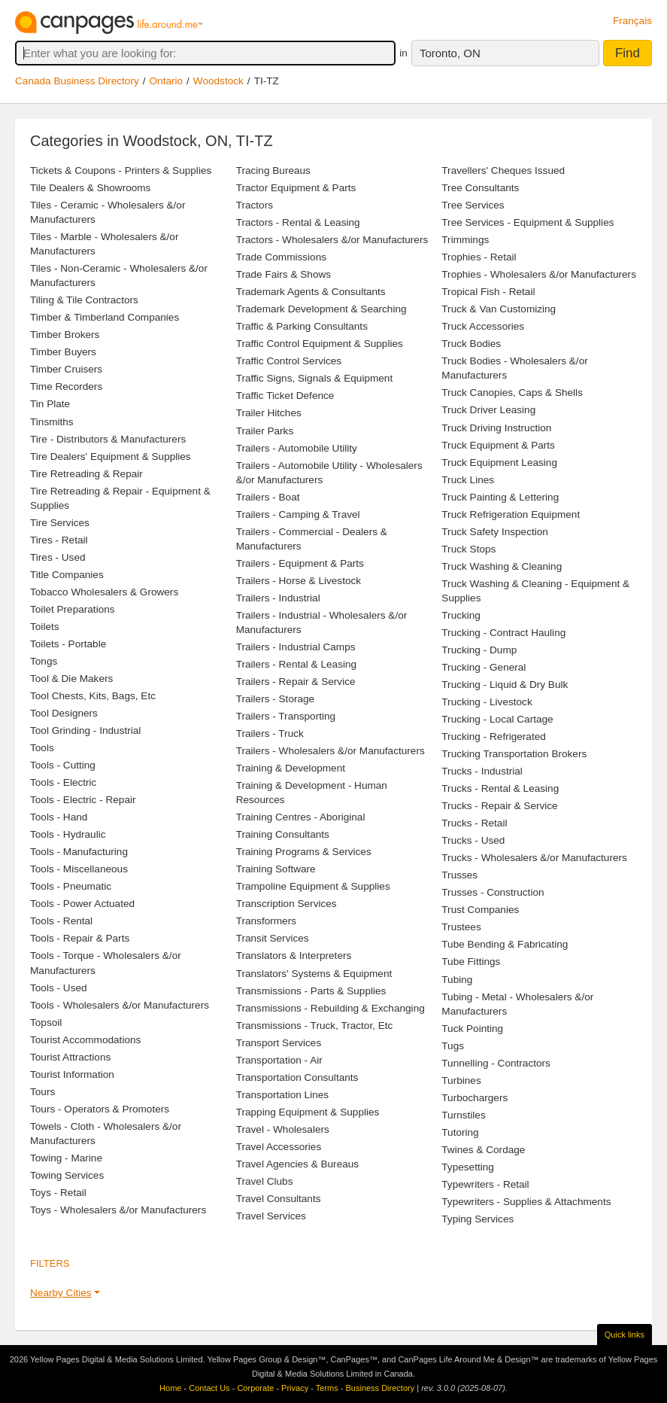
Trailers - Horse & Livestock (298, 580)
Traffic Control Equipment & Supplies (319, 343)
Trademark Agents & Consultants (311, 291)
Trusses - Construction (492, 892)
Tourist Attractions (70, 1057)
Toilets (44, 626)
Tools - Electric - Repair (83, 799)
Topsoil (46, 1022)
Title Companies (67, 574)
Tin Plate (50, 403)
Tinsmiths (52, 422)
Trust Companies (480, 909)
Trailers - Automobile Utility (296, 448)
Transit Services (272, 938)
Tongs (43, 661)
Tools (42, 747)
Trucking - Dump (479, 650)
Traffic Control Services (289, 361)
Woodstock (218, 81)
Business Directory (379, 1387)
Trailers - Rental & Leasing (296, 664)
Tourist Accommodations (85, 1039)
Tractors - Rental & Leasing (298, 222)
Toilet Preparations (72, 609)
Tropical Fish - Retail (488, 291)
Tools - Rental (61, 921)
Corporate (255, 1387)
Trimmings (465, 239)
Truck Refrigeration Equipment (510, 514)
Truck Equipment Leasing (499, 462)
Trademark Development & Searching (321, 309)
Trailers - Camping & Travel (298, 514)
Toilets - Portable (68, 644)
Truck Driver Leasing (488, 409)
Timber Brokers (64, 334)
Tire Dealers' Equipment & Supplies (110, 456)
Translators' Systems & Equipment (314, 973)
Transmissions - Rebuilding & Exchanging (330, 1008)
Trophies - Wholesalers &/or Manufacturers (538, 274)
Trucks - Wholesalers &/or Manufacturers (534, 857)
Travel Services (271, 1216)
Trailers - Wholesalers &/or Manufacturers (330, 750)
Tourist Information (72, 1074)
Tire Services (59, 522)
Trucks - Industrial (482, 771)
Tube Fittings (470, 961)
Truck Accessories (482, 326)
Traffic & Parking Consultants (302, 326)
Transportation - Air (279, 1060)
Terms (327, 1387)
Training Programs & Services (303, 851)
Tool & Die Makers (71, 678)
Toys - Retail (58, 1192)
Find (627, 53)
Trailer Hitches (269, 412)
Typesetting (467, 1167)
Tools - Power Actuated (82, 903)
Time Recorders (66, 386)
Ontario (166, 81)
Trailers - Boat (268, 497)
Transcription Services (286, 903)
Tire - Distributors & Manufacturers (108, 439)
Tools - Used (58, 988)
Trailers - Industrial (278, 598)
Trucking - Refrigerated (493, 736)
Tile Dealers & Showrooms (90, 187)
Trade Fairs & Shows (283, 274)
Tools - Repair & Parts (79, 938)
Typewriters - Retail (485, 1184)
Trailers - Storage (275, 699)
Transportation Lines (282, 1094)
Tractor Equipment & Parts (296, 187)
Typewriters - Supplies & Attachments (526, 1201)
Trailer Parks (265, 431)
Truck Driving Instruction (496, 428)
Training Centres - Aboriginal (300, 817)
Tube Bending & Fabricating (504, 944)
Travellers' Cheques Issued (503, 170)
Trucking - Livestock (486, 702)
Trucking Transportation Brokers (514, 753)
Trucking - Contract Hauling (503, 632)
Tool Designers (64, 713)
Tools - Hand (58, 817)
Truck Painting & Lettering (500, 497)
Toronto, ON (450, 53)
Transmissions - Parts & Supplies (311, 991)
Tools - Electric (63, 782)
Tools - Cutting (63, 765)
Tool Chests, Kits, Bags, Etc (93, 696)
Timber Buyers (63, 352)
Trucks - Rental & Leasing (500, 788)
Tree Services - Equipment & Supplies (527, 222)
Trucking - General (483, 667)
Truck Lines (467, 479)
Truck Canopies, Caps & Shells (512, 392)
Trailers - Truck (270, 733)
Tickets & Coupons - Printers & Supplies (120, 170)
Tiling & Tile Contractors (84, 300)
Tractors (254, 205)
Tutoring (459, 1132)
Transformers (266, 921)
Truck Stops (468, 549)
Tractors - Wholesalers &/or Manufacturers (332, 239)
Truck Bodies (471, 343)
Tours (42, 1091)
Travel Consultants (278, 1198)
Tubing (456, 979)
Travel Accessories (279, 1146)
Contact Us (209, 1387)
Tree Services (472, 205)
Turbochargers (474, 1097)
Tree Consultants (480, 187)
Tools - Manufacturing (79, 851)
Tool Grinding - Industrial (85, 730)
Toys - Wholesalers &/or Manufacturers (118, 1210)
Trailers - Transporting (285, 716)
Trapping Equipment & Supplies (308, 1112)
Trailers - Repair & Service (296, 681)
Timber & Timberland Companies (104, 317)
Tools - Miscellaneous (79, 869)
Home (170, 1387)
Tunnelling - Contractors (495, 1063)
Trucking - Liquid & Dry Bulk (504, 684)
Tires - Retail (59, 540)
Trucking (461, 615)
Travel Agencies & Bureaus (297, 1164)
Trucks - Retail (474, 823)
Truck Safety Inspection (494, 531)
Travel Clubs (264, 1181)
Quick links (624, 1334)
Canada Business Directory (77, 81)
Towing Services (67, 1175)
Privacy (294, 1387)
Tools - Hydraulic (67, 834)
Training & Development (290, 768)
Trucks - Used (473, 840)
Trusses (459, 875)
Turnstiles (463, 1115)
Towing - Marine (66, 1158)
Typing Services (477, 1219)
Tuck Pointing (472, 1028)
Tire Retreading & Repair (86, 473)
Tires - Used (58, 557)
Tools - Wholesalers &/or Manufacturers (119, 1005)
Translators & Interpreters (294, 955)
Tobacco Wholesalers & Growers (104, 592)
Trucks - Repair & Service (499, 805)
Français (632, 20)
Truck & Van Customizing (498, 309)
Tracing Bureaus (273, 170)
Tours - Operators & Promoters (99, 1109)
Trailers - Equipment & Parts (300, 563)
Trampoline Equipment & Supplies (313, 886)
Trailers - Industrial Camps (296, 647)
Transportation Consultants (297, 1077)
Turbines (461, 1080)
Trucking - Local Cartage (497, 719)
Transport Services (279, 1042)
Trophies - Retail (478, 257)
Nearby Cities (61, 1292)
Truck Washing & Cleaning (501, 566)
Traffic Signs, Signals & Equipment (314, 378)
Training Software (276, 869)
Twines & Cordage (483, 1149)
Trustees (461, 927)
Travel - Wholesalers (282, 1129)
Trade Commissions (281, 257)
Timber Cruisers (66, 369)
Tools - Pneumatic (70, 886)
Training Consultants (282, 834)
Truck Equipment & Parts (498, 445)
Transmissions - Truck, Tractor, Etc (314, 1025)
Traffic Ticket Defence (285, 395)
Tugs (452, 1045)
